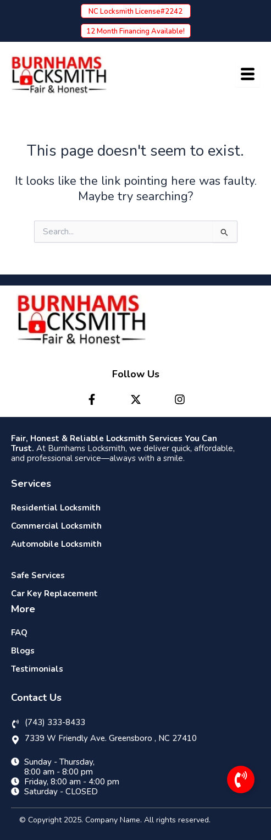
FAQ (19, 632)
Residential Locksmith (56, 507)
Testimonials (37, 668)
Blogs (23, 650)
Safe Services (38, 575)
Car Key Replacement (54, 593)
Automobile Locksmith (56, 544)
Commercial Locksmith (56, 525)
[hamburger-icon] (247, 75)
